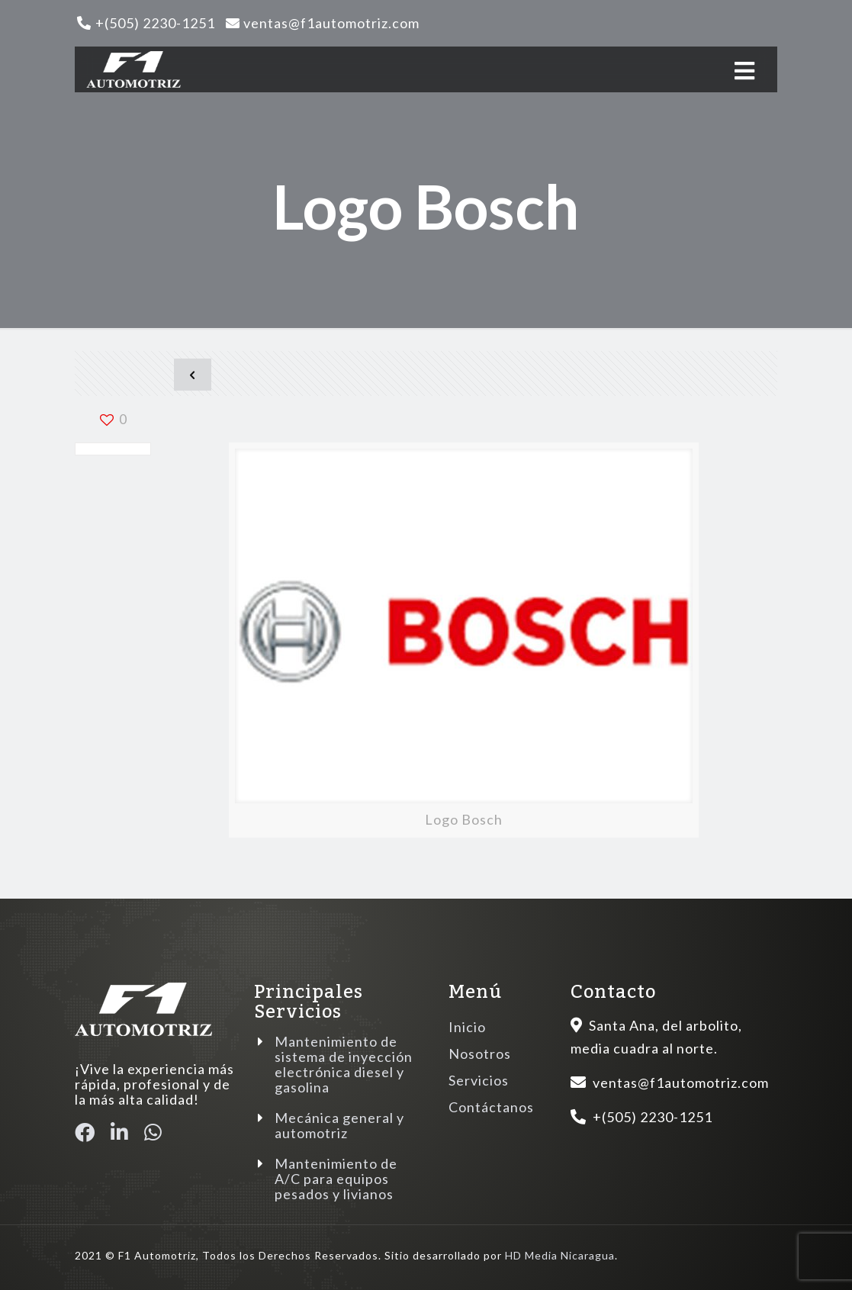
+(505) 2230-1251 (155, 22)
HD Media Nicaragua (560, 1255)
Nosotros (480, 1053)
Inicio (467, 1026)
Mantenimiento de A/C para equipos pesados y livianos (336, 1178)
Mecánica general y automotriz (339, 1125)
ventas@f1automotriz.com (331, 22)
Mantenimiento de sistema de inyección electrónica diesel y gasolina (344, 1064)
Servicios (479, 1080)
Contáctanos (491, 1107)
